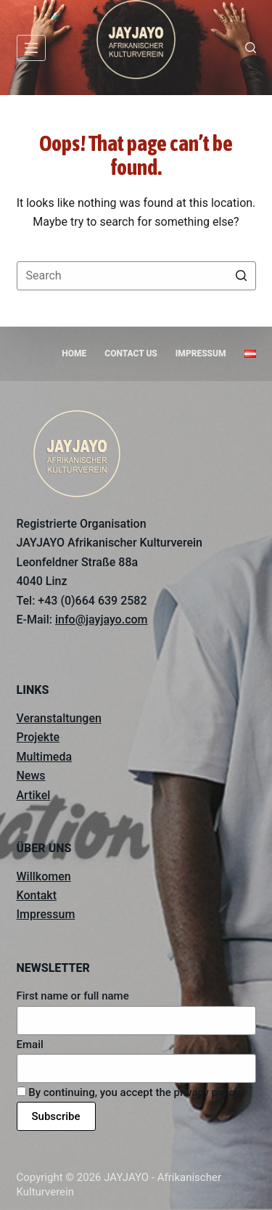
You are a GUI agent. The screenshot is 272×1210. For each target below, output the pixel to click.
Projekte (38, 737)
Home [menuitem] (74, 353)
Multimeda (45, 757)
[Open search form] (250, 47)
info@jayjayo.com (101, 619)
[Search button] (241, 275)
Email (30, 1044)
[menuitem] (250, 354)
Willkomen (44, 876)
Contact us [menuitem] (130, 353)
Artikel (34, 795)
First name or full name (73, 995)
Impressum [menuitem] (201, 353)
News (31, 775)
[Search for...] (136, 275)
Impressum (46, 914)
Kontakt (37, 895)
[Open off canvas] (31, 48)
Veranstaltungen (59, 718)
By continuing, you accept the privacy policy (129, 1092)
